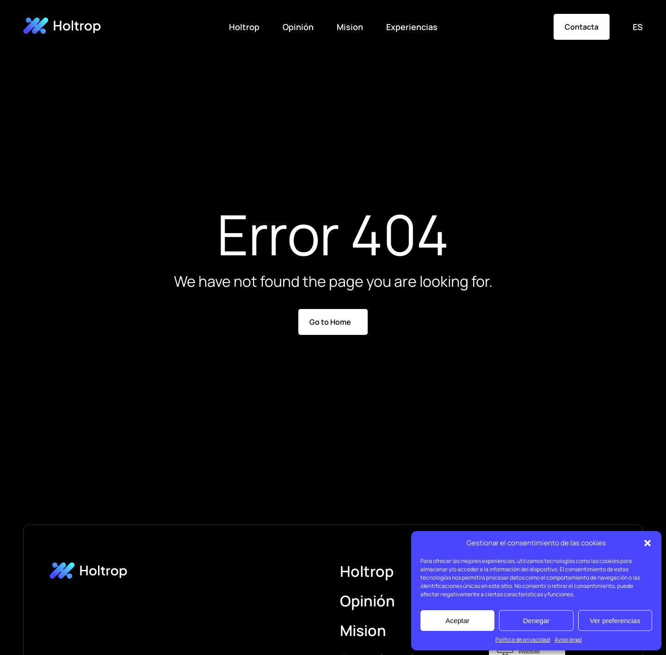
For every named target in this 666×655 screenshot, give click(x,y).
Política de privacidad (522, 639)
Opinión (298, 26)
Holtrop (244, 26)
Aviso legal (568, 639)
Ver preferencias (615, 620)
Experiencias (412, 26)
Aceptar (457, 620)
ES (638, 26)
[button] (647, 543)
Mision (350, 26)
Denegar (536, 620)
